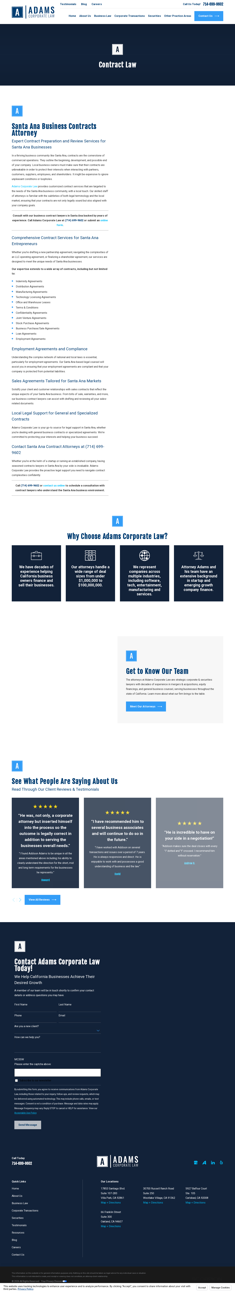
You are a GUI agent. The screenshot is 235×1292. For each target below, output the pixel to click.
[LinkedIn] (213, 1162)
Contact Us (208, 16)
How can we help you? (22, 1037)
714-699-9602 (213, 4)
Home (15, 1188)
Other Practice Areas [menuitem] (177, 15)
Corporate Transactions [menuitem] (129, 15)
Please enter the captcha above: (27, 1064)
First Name (15, 1004)
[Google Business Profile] (196, 1162)
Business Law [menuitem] (102, 15)
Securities (18, 1217)
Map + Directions (111, 1202)
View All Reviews (42, 899)
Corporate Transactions (25, 1210)
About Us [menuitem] (85, 15)
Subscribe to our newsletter (30, 1080)
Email (57, 1015)
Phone (13, 1015)
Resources (18, 1232)
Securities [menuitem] (154, 15)
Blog (84, 4)
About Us (17, 1195)
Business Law (20, 1203)
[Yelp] (221, 1162)
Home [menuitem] (72, 15)
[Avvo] (204, 1162)
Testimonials (68, 4)
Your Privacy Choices (54, 1281)
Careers (97, 4)
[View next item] (20, 900)
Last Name (60, 1004)
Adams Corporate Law (24, 186)
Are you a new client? (21, 1026)
